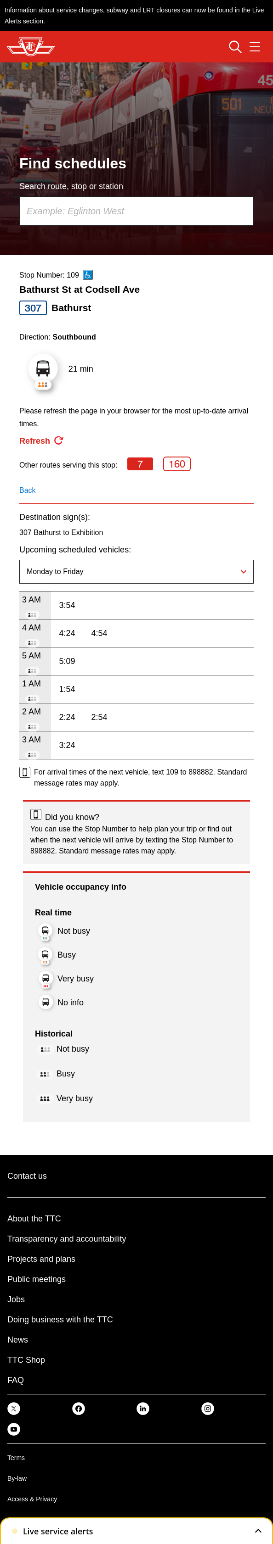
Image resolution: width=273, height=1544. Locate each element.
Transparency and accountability (66, 1238)
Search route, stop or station (71, 186)
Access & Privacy (32, 1499)
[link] (13, 1408)
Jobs (16, 1299)
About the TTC (34, 1218)
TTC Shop (26, 1360)
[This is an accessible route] (88, 275)
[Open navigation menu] (255, 47)
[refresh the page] (41, 441)
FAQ (15, 1380)
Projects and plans (41, 1259)
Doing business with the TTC (60, 1319)
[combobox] (136, 211)
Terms (16, 1457)
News (17, 1339)
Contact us (27, 1176)
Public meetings (36, 1279)
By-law (17, 1478)
